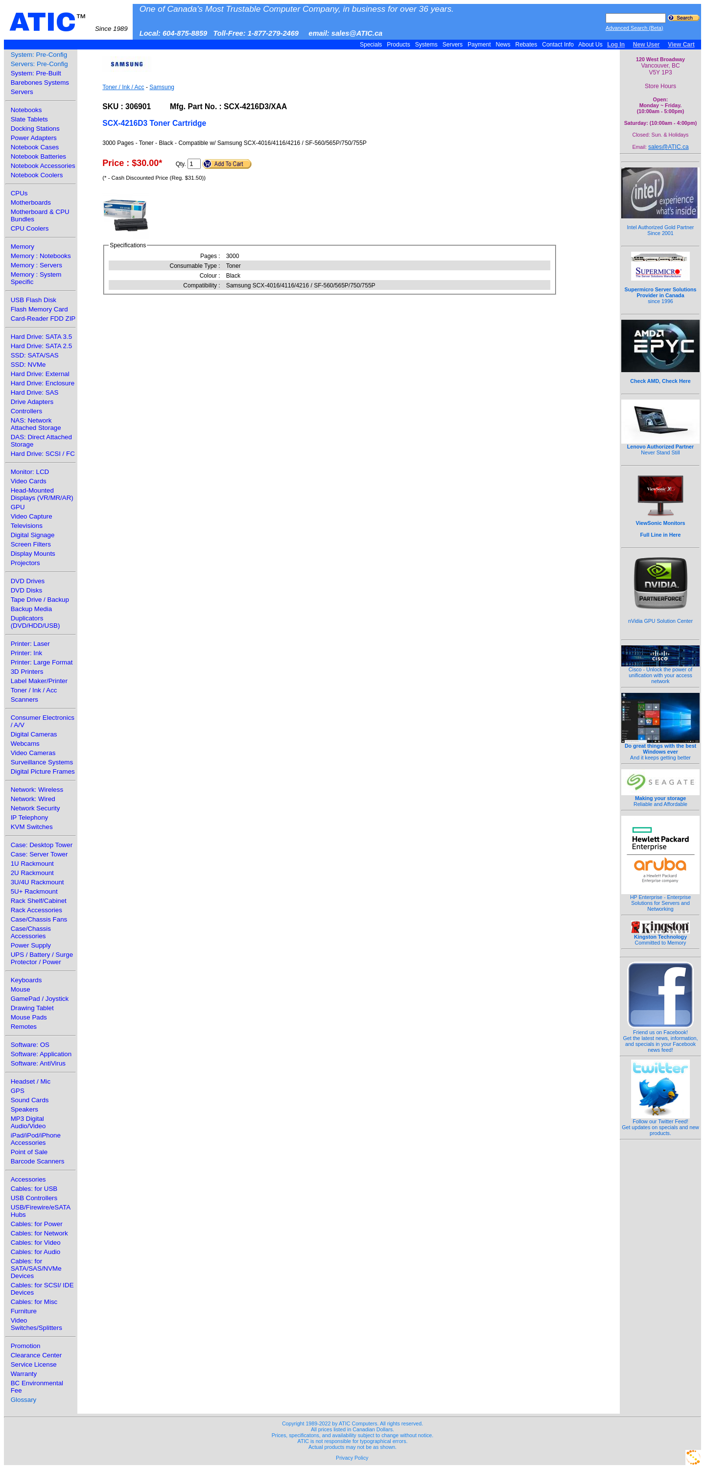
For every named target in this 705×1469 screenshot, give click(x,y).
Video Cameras (33, 753)
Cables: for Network (39, 1233)
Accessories (28, 1179)
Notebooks (26, 110)
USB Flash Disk (33, 300)
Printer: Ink (26, 653)
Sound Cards (30, 1100)
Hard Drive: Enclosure (42, 383)
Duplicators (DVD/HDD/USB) (35, 622)
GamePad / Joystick (40, 998)
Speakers (24, 1109)
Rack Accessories (36, 910)
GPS (17, 1090)
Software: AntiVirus (38, 1063)
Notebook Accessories (43, 165)
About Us (590, 44)
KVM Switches (32, 826)
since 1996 (661, 290)
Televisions (27, 525)
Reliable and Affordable (660, 798)
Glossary (24, 1399)
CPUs (19, 193)
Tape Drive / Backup (40, 599)
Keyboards (26, 980)
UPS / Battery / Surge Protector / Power (42, 958)
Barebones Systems (40, 82)
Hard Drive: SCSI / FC (43, 453)
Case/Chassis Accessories (31, 932)
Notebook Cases (35, 147)
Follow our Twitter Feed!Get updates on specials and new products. (660, 1125)
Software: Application (41, 1054)
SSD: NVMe (28, 364)
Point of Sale (29, 1152)
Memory (22, 246)
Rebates (526, 44)
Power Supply (31, 945)
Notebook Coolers (37, 175)
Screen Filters (31, 544)
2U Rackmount (32, 873)
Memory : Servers (36, 265)
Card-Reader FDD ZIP (43, 318)
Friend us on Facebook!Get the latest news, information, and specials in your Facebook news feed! (660, 1038)
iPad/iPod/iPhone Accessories (36, 1139)
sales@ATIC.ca (668, 146)
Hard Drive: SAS (35, 392)
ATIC (68, 22)
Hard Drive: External (40, 374)
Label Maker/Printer (39, 681)
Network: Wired (33, 799)
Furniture (24, 1311)
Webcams (25, 743)
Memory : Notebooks (41, 256)
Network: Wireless (37, 789)
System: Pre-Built (36, 73)
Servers (452, 44)
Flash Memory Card (39, 309)
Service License (34, 1364)
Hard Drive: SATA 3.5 (41, 336)
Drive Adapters (32, 401)
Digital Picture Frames (43, 771)
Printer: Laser (30, 643)
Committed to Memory (660, 937)
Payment (479, 44)
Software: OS (30, 1044)
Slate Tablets (29, 119)
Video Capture (31, 516)
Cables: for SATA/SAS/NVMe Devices (36, 1268)
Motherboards (31, 202)
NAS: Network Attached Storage (36, 424)
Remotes (24, 1026)
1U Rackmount (32, 863)
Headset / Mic (30, 1081)
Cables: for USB (34, 1188)
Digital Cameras (34, 734)
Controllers (26, 411)
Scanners (24, 699)
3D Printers (27, 671)
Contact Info (557, 44)
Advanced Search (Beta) (634, 28)
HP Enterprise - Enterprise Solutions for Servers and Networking (660, 900)
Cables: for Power (37, 1224)
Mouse (20, 989)
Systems (426, 44)
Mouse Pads (29, 1017)
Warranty (24, 1373)
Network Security (35, 808)
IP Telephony (29, 817)
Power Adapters (34, 138)
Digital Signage (33, 535)
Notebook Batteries (38, 156)
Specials (371, 44)
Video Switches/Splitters (36, 1324)
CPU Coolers (30, 228)
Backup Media (31, 609)
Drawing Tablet (32, 1008)
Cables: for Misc (34, 1301)
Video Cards (29, 481)
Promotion (26, 1346)
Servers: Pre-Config (39, 64)
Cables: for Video (36, 1242)
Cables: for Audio (36, 1252)
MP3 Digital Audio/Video (28, 1122)
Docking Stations (35, 128)
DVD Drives (28, 581)
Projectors (25, 563)
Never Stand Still (660, 447)
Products (398, 44)
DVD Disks (26, 590)
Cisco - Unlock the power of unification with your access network (660, 673)
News (503, 44)
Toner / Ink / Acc (34, 690)
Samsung (161, 87)
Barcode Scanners (38, 1161)
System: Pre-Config (39, 54)
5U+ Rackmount (34, 891)
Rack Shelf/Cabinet (39, 900)
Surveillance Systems (42, 762)
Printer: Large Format (42, 662)
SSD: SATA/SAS (35, 355)
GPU (18, 507)
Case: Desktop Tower (41, 845)
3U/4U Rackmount (37, 882)
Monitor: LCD (30, 471)
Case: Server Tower (39, 854)
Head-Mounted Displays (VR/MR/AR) (42, 494)
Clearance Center (36, 1355)
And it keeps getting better (660, 749)
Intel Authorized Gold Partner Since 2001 (660, 224)
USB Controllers (34, 1198)
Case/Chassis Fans (39, 919)
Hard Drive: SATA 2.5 (41, 346)
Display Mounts (33, 553)
